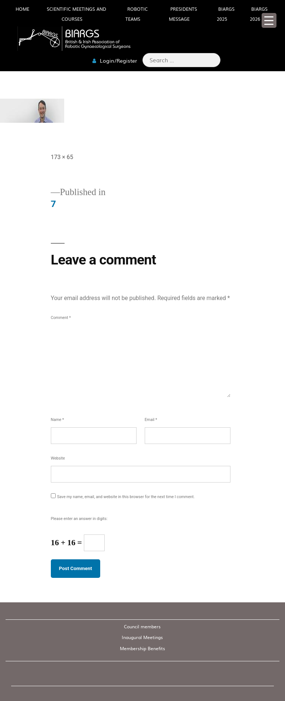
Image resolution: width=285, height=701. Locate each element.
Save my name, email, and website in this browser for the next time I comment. (126, 496)
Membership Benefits (142, 648)
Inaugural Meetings (142, 637)
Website (58, 458)
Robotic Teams (136, 14)
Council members (142, 626)
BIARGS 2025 (226, 14)
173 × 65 (62, 157)
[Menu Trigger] (269, 20)
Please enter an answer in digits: (79, 518)
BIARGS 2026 (259, 14)
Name (57, 419)
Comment (61, 317)
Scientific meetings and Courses (76, 14)
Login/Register (114, 60)
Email (151, 419)
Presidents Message (183, 14)
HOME (22, 9)
